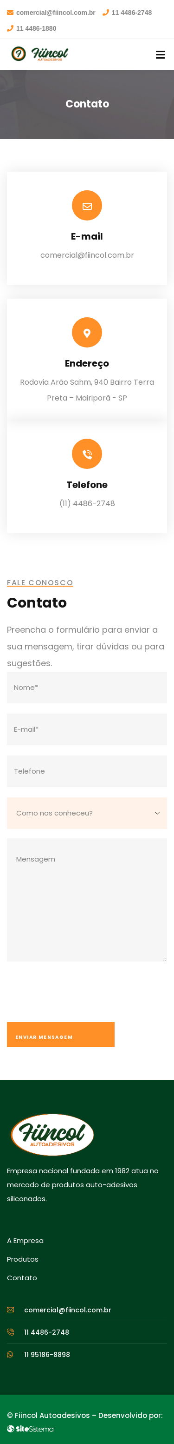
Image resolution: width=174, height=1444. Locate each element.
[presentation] (77, 994)
